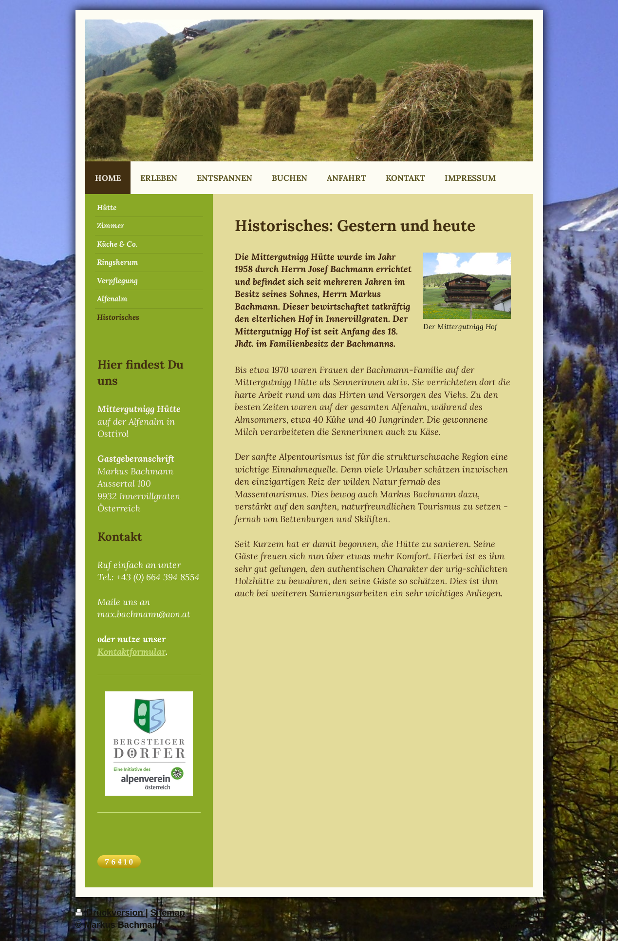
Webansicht (518, 925)
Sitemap (167, 913)
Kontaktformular (131, 651)
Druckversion (110, 913)
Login (531, 913)
